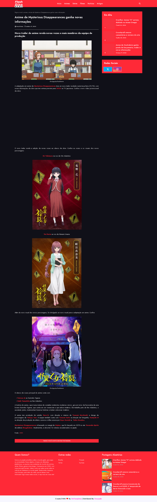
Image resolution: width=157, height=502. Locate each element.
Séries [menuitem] (75, 3)
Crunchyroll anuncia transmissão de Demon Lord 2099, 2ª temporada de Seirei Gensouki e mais (127, 486)
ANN (21, 433)
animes (26, 12)
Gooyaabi (98, 499)
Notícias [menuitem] (91, 3)
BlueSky (60, 460)
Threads (81, 460)
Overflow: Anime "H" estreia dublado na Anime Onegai (127, 21)
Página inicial (18, 12)
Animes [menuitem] (67, 3)
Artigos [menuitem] (100, 3)
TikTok (60, 463)
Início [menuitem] (59, 3)
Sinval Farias (19, 26)
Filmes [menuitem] (82, 3)
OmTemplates (76, 499)
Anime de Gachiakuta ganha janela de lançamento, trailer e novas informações (128, 47)
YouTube (81, 463)
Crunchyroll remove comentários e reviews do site (128, 33)
